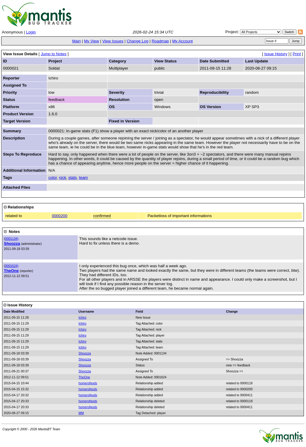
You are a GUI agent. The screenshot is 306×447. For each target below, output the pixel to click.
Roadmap (160, 41)
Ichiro (82, 317)
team (83, 177)
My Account (182, 41)
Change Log (138, 41)
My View (91, 41)
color (52, 177)
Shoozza (12, 243)
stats (72, 177)
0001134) (12, 238)
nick (62, 177)
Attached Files (16, 187)
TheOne (11, 270)
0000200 (60, 215)
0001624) (12, 266)
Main (76, 41)
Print (297, 54)
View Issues (112, 41)
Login (31, 32)
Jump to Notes (53, 54)
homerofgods (88, 383)
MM (81, 413)
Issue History (275, 54)
